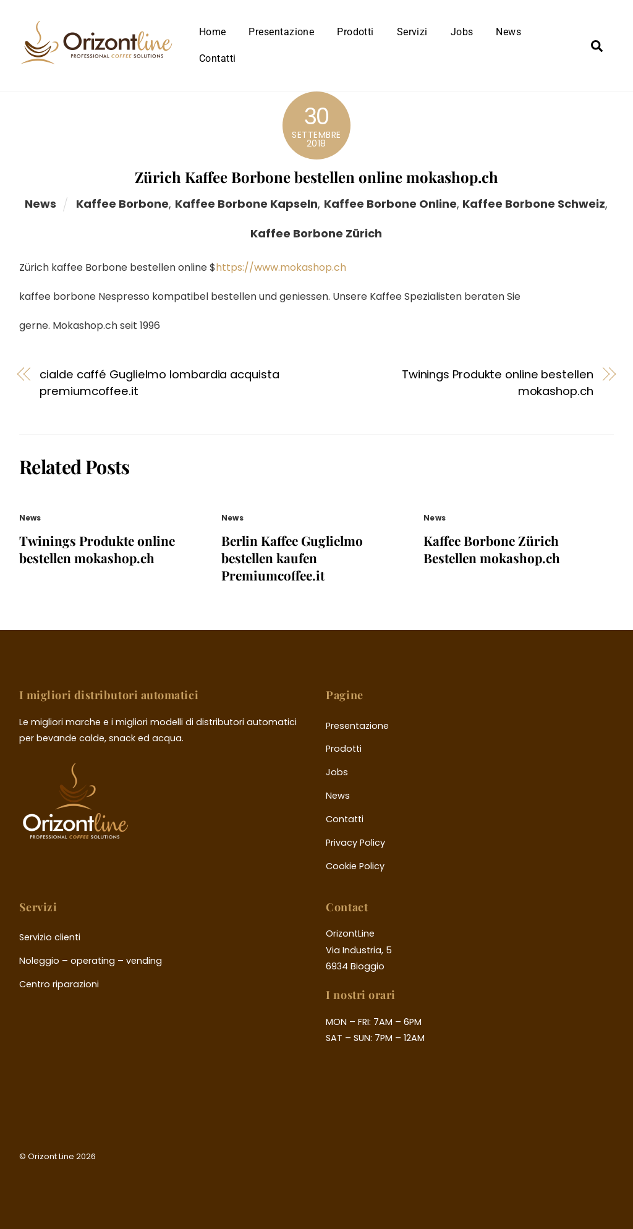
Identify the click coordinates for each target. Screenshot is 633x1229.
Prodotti (355, 32)
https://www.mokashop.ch (281, 267)
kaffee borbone (122, 203)
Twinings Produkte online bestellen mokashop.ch (497, 382)
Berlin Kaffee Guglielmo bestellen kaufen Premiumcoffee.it (292, 558)
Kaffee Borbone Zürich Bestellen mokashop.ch (491, 549)
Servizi (412, 32)
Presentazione (281, 32)
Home (212, 32)
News (508, 32)
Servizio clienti (49, 937)
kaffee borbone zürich (316, 233)
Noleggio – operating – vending (90, 961)
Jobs (462, 32)
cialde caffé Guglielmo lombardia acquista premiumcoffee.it (159, 382)
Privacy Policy (355, 842)
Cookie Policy (355, 866)
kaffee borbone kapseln (246, 203)
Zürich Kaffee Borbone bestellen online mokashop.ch (316, 177)
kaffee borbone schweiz (533, 203)
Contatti (217, 58)
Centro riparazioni (59, 984)
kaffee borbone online (390, 203)
